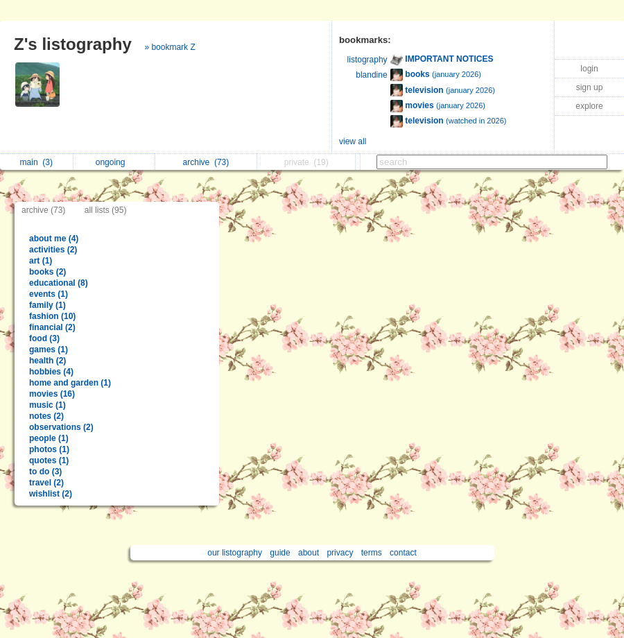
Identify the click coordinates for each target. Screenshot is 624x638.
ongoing (114, 162)
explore (589, 106)
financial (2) (52, 327)
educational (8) (58, 283)
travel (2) (46, 483)
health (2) (47, 360)
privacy (340, 553)
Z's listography (73, 44)
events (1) (48, 294)
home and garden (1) (70, 383)
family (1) (47, 305)
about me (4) (53, 238)
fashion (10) (52, 316)
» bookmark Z (169, 47)
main (36, 162)
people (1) (49, 438)
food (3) (44, 338)
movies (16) (52, 394)
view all (352, 141)
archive (206, 162)
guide (280, 553)
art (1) (40, 261)
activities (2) (53, 250)
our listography (234, 553)
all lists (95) (106, 210)
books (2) (47, 272)
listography (367, 59)
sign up (589, 87)
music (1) (47, 405)
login (589, 69)
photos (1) (49, 449)
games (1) (48, 349)
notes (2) (46, 416)
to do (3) (45, 471)
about (308, 553)
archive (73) (43, 210)
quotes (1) (49, 460)
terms (371, 553)
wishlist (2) (50, 494)
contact (403, 553)
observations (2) (61, 427)
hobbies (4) (51, 372)
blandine (371, 75)
